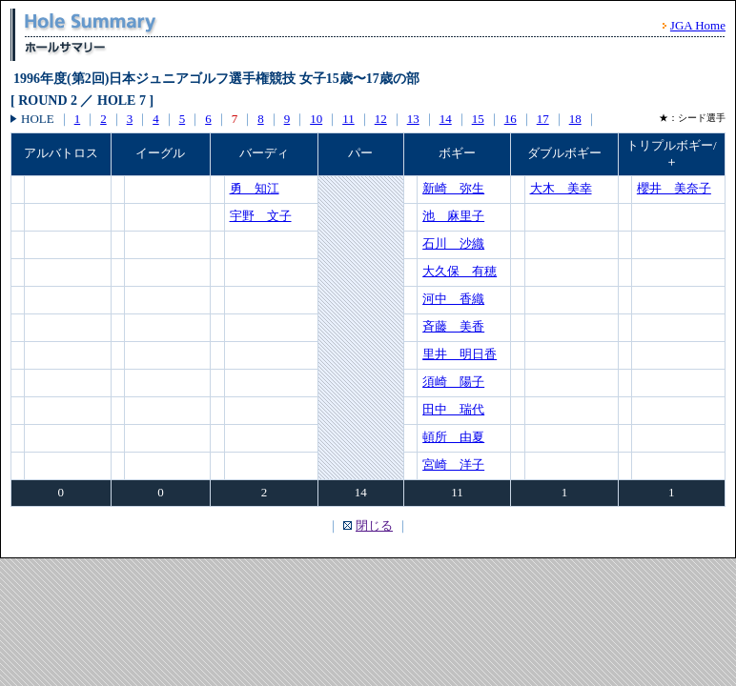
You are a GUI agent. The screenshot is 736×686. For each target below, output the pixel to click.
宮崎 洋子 (453, 464)
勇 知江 (254, 188)
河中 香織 (453, 299)
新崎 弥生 (453, 188)
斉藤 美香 (453, 326)
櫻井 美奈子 (674, 188)
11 (348, 118)
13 (413, 118)
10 (316, 118)
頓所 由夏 (453, 437)
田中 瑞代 (453, 409)
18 (575, 118)
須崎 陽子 (453, 381)
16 (510, 118)
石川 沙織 (453, 243)
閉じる (374, 525)
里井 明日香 (459, 354)
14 (446, 118)
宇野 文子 (261, 216)
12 (381, 118)
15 (478, 118)
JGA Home (698, 25)
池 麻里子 (453, 216)
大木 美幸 (561, 188)
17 (543, 118)
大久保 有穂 (459, 271)
